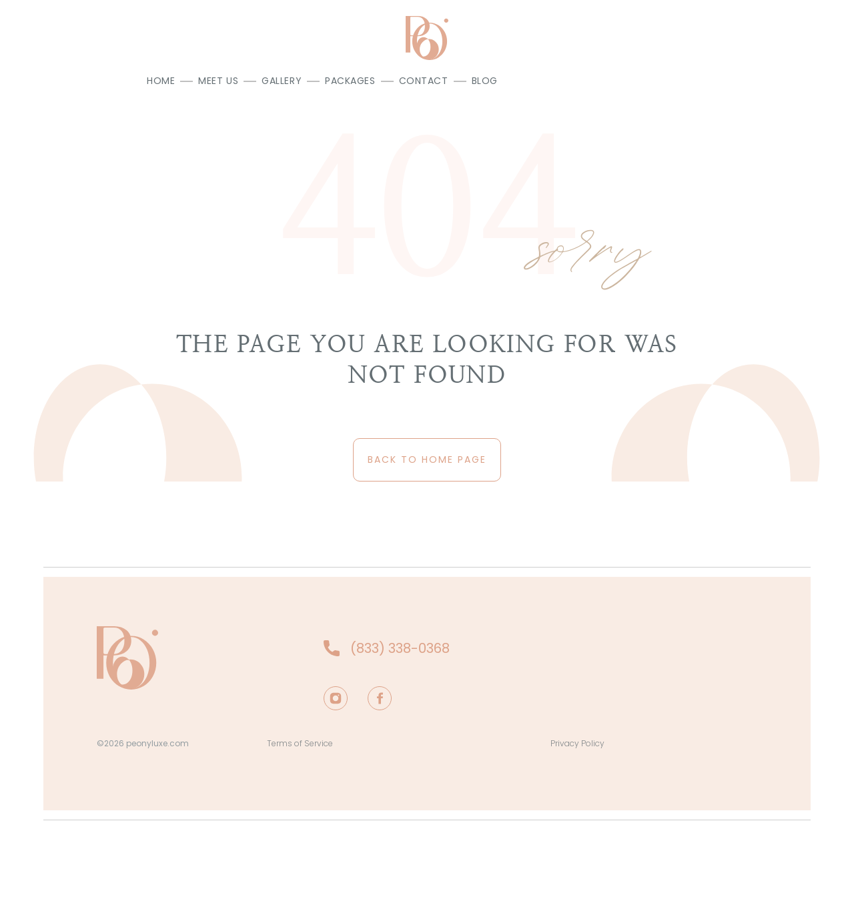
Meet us (218, 80)
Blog (485, 80)
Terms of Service (300, 743)
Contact (423, 80)
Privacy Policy (577, 743)
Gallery (282, 80)
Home (161, 80)
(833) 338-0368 (400, 648)
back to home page (427, 459)
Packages (350, 80)
